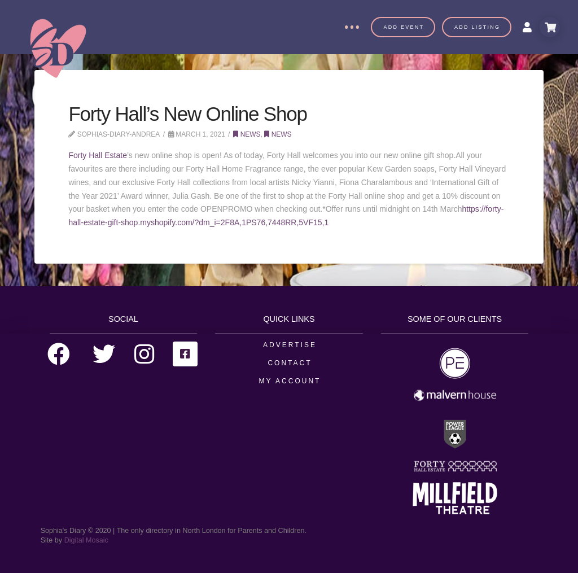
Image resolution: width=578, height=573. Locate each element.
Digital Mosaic (86, 540)
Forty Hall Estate (97, 155)
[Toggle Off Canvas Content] (351, 27)
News (246, 134)
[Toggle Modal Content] (550, 27)
